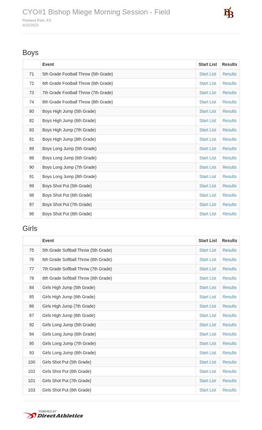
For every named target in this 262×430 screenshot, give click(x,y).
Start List (207, 74)
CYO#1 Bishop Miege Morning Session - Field (96, 12)
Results (230, 74)
